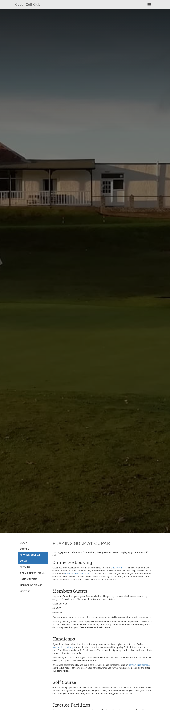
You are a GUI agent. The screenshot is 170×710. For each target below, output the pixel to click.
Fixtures (25, 566)
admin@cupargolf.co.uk (140, 664)
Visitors (25, 591)
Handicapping (28, 579)
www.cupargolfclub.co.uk (77, 573)
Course (24, 548)
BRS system (116, 567)
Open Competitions (32, 573)
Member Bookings (31, 585)
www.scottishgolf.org (62, 647)
